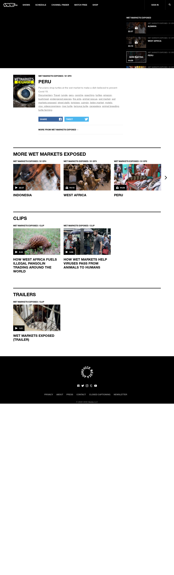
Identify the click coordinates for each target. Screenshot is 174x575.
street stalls (64, 102)
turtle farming (45, 109)
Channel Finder (60, 5)
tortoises (75, 102)
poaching (89, 95)
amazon (107, 95)
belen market (97, 102)
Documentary (45, 95)
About (59, 394)
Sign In (155, 5)
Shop (95, 5)
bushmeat (43, 98)
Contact (81, 394)
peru (71, 95)
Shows (26, 5)
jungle (64, 95)
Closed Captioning (99, 394)
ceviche (79, 95)
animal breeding (110, 106)
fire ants (77, 98)
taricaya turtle (81, 106)
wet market (104, 98)
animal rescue (90, 98)
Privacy (48, 394)
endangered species (61, 98)
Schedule (40, 5)
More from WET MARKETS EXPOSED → (58, 129)
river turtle (67, 106)
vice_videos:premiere (49, 106)
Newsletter (120, 394)
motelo (108, 102)
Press (69, 394)
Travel (57, 95)
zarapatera (95, 106)
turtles (99, 95)
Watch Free (80, 5)
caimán (85, 102)
